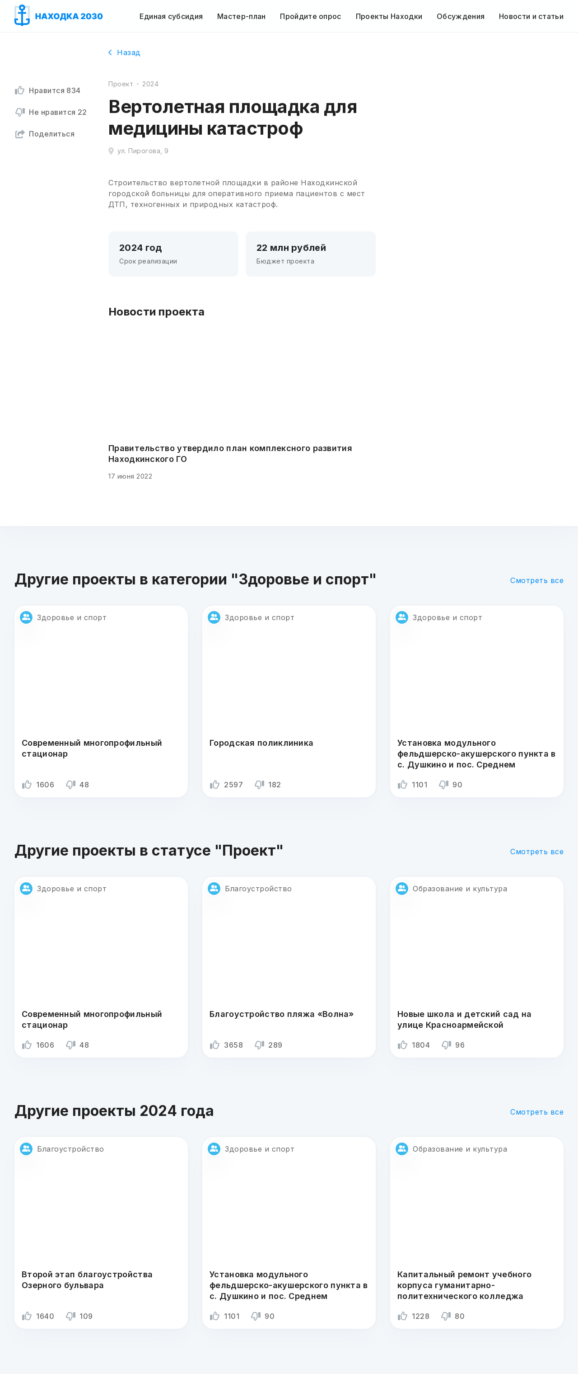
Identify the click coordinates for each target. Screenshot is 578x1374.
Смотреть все (537, 580)
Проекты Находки (389, 16)
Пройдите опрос (310, 16)
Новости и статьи (531, 16)
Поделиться (44, 133)
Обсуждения (461, 16)
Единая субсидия (171, 16)
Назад (124, 52)
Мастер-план (241, 16)
